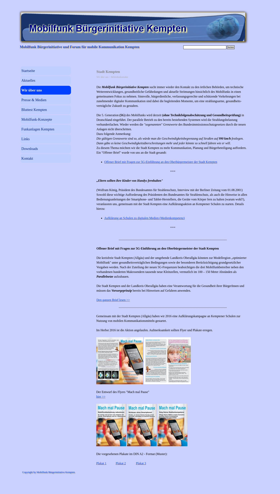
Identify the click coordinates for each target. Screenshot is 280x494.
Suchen (231, 47)
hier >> (100, 396)
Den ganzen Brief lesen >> (113, 300)
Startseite (28, 71)
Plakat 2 (121, 463)
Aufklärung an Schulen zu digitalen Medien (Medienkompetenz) (144, 218)
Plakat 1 (101, 463)
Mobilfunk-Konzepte (36, 119)
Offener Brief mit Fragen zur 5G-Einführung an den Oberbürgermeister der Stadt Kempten (160, 162)
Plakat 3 (141, 463)
